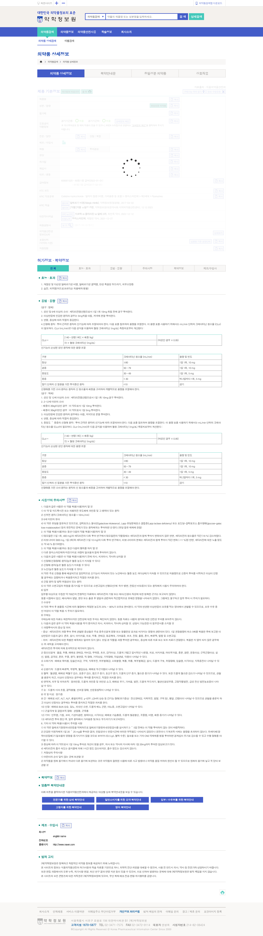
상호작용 (202, 73)
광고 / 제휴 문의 (191, 911)
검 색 (183, 16)
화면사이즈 (46, 3)
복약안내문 (108, 73)
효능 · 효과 (84, 268)
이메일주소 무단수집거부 (102, 911)
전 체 (53, 268)
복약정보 (178, 268)
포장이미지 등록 (213, 911)
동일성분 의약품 (155, 73)
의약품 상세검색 (47, 41)
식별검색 (69, 41)
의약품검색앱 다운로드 (210, 3)
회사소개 (126, 32)
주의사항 (147, 268)
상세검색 (196, 16)
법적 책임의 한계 (152, 911)
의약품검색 (93, 16)
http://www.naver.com (64, 844)
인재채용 (58, 911)
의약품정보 (67, 32)
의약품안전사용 (87, 32)
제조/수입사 (210, 268)
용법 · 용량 (116, 268)
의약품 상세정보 (61, 73)
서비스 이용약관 (75, 911)
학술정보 (106, 32)
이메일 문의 (172, 911)
